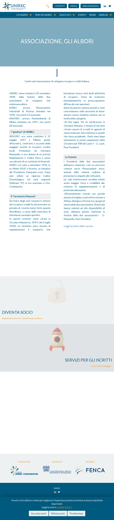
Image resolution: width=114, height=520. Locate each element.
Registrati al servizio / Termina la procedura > (22, 318)
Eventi (82, 14)
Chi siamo (22, 14)
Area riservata (91, 6)
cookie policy (64, 507)
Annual (103, 14)
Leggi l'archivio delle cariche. (78, 226)
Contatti (60, 6)
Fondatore (24, 462)
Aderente (57, 462)
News (92, 14)
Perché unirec (43, 14)
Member (90, 462)
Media (73, 6)
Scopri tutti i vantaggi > (101, 366)
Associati (65, 14)
